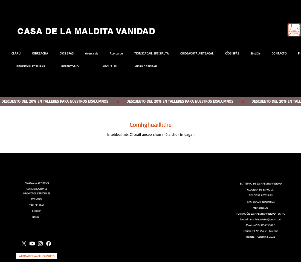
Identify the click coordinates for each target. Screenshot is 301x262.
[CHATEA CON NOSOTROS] (261, 201)
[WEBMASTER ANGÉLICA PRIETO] (36, 256)
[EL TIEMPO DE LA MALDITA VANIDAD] (261, 183)
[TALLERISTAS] (36, 205)
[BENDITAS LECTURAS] (30, 66)
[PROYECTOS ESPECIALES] (36, 193)
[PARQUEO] (36, 198)
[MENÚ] (37, 217)
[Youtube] (32, 243)
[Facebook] (48, 243)
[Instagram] (40, 243)
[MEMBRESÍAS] (260, 208)
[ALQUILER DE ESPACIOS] (260, 189)
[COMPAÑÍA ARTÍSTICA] (37, 183)
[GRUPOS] (36, 211)
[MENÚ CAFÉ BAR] (146, 66)
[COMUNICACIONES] (37, 189)
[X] (24, 243)
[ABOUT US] (109, 66)
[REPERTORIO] (70, 66)
